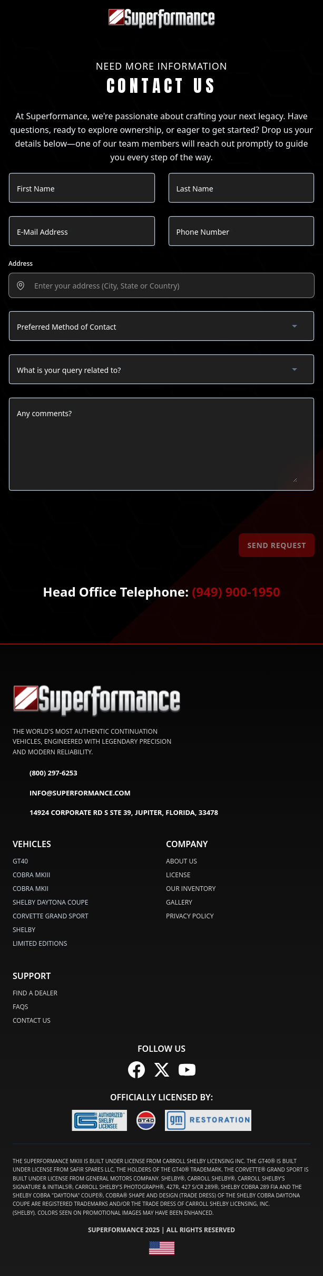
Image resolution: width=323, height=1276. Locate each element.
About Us (181, 861)
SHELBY (24, 929)
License (178, 874)
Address (20, 263)
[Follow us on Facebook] (136, 1069)
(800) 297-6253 (45, 773)
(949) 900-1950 (236, 591)
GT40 (20, 861)
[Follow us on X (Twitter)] (161, 1069)
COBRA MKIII (31, 874)
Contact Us (32, 1020)
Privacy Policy (190, 916)
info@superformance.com (72, 793)
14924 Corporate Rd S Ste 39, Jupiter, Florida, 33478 (115, 813)
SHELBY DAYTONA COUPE (51, 902)
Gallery (179, 902)
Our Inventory (191, 888)
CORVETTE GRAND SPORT (51, 916)
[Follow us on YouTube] (187, 1069)
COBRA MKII (30, 888)
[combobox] (161, 326)
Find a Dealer (35, 993)
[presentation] (168, 285)
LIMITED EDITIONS (40, 943)
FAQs (20, 1006)
